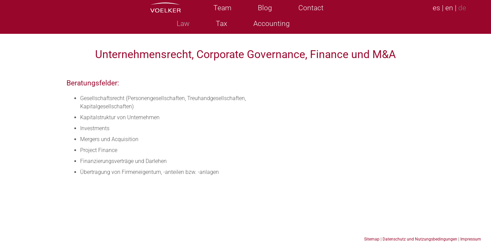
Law (183, 23)
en (449, 8)
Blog (265, 8)
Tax (221, 23)
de (462, 8)
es (436, 8)
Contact (311, 8)
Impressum (470, 239)
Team (222, 8)
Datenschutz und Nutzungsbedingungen (420, 239)
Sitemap (372, 239)
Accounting (271, 23)
